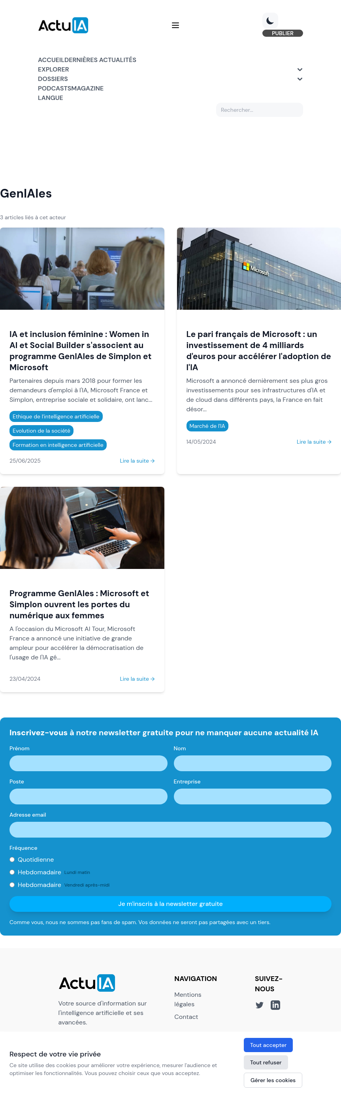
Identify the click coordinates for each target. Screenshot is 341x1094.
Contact (186, 1017)
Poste (16, 781)
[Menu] (175, 25)
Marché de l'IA (207, 425)
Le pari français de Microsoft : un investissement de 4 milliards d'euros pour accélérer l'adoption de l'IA (259, 351)
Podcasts (54, 88)
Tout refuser (266, 1062)
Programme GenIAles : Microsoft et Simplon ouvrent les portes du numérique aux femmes (79, 604)
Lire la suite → (137, 460)
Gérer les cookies (273, 1080)
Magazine (87, 88)
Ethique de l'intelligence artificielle (56, 416)
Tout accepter (268, 1045)
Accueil (51, 60)
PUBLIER (283, 33)
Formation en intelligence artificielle (58, 444)
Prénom (19, 748)
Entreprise (187, 781)
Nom (180, 748)
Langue (50, 98)
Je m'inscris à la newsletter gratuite (170, 904)
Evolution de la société (41, 430)
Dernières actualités (100, 60)
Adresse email (27, 814)
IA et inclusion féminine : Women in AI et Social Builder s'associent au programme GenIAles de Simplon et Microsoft (80, 351)
